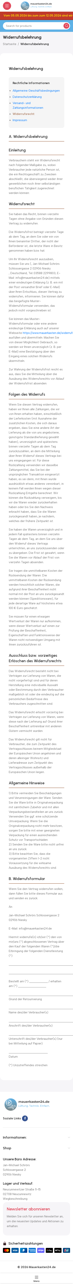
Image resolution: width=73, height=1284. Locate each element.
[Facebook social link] (25, 1118)
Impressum (20, 120)
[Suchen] (36, 26)
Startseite (9, 44)
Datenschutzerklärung (27, 97)
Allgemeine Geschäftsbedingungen (36, 90)
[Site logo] (36, 5)
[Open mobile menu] (7, 6)
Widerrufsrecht (23, 114)
